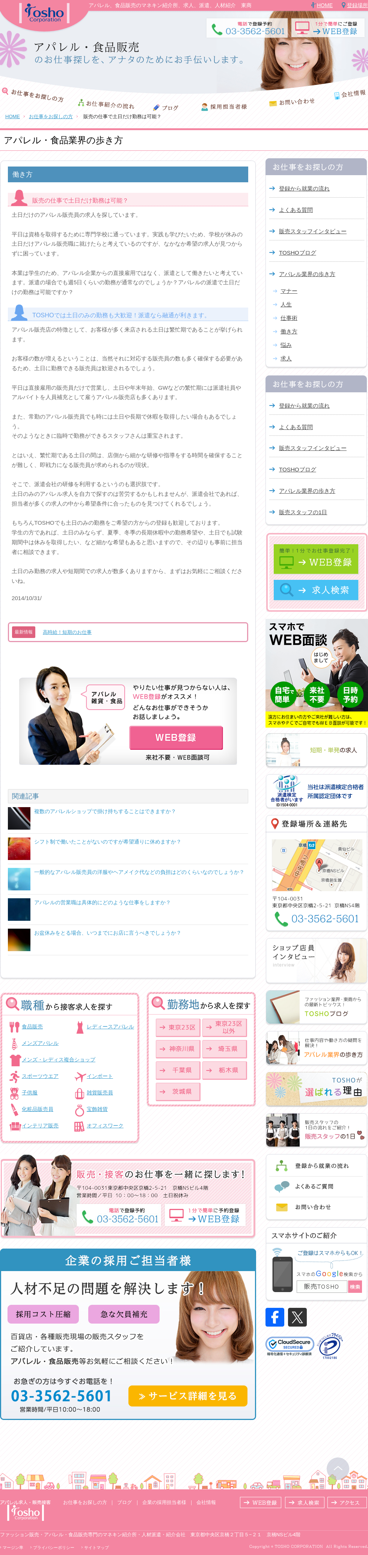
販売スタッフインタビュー (313, 231)
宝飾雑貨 (97, 1109)
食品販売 (32, 1027)
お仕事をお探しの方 (51, 116)
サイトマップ (96, 1547)
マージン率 (13, 1547)
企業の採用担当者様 (164, 1502)
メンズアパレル (40, 1043)
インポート (100, 1076)
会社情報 (206, 1502)
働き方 (289, 331)
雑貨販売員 (100, 1093)
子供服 (30, 1093)
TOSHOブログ (297, 252)
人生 (286, 304)
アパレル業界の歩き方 (307, 274)
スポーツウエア (40, 1076)
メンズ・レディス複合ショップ (58, 1060)
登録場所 (357, 5)
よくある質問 (296, 210)
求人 (286, 358)
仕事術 (289, 318)
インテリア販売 (40, 1126)
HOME (325, 5)
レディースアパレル (110, 1027)
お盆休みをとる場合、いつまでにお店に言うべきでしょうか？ (107, 933)
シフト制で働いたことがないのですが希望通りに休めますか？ (107, 842)
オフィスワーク (105, 1126)
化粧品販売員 (37, 1109)
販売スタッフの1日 (303, 512)
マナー (289, 291)
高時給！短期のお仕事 (67, 632)
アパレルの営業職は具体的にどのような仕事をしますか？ (102, 902)
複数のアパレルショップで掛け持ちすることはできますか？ (105, 811)
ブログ (124, 1502)
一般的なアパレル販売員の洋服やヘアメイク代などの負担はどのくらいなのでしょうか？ (139, 872)
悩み (286, 345)
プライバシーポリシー (53, 1547)
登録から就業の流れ (304, 188)
